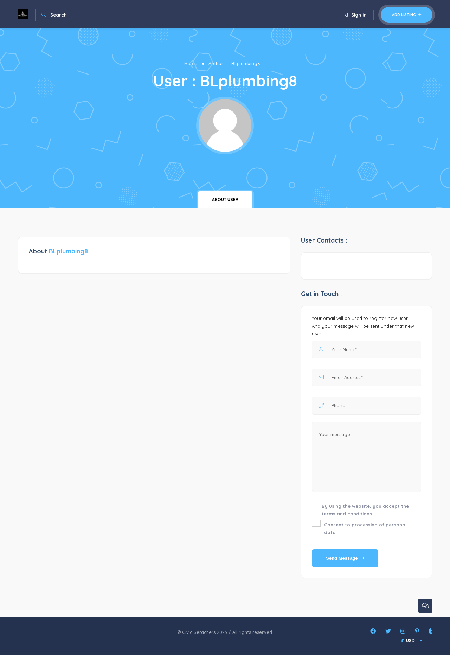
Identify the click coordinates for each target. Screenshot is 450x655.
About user (225, 199)
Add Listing (406, 14)
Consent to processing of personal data (365, 528)
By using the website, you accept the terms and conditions (365, 509)
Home (190, 63)
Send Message (345, 558)
